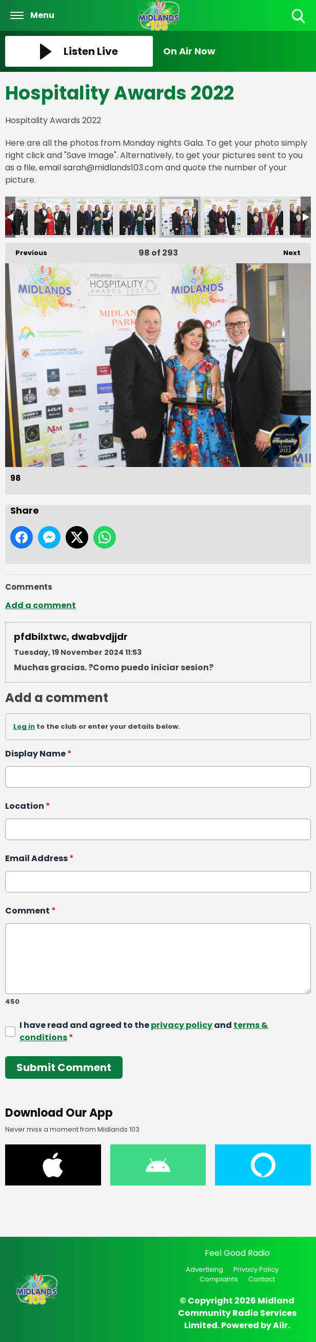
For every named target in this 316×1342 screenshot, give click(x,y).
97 (137, 217)
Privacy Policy (256, 1269)
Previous (26, 250)
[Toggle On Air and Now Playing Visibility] (237, 51)
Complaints (219, 1279)
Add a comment (40, 605)
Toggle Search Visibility (299, 17)
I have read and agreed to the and (143, 1031)
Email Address (39, 858)
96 (95, 217)
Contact (261, 1279)
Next (287, 250)
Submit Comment (63, 1067)
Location (27, 806)
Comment (30, 911)
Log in (24, 726)
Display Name (38, 754)
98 (180, 217)
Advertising (204, 1269)
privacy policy (181, 1024)
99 (223, 217)
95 (52, 217)
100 (265, 217)
